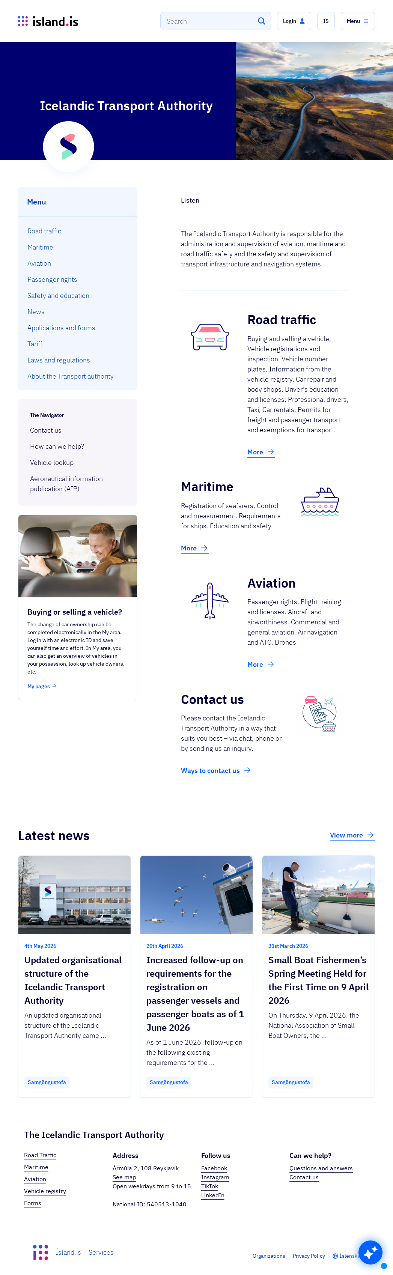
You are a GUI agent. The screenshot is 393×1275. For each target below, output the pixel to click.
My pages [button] (42, 686)
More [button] (261, 451)
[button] (294, 21)
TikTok (209, 1186)
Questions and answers (321, 1168)
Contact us (304, 1177)
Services (101, 1252)
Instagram (215, 1177)
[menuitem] (77, 231)
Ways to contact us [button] (216, 770)
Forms (32, 1203)
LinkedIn (212, 1195)
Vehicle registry (45, 1191)
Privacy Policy (309, 1255)
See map (124, 1177)
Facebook (214, 1168)
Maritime (36, 1167)
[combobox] (215, 21)
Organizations (269, 1255)
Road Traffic (40, 1155)
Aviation (35, 1179)
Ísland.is (68, 1252)
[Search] (261, 21)
